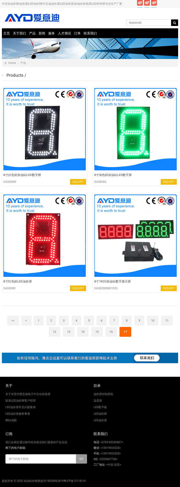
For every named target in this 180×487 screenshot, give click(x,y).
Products (15, 75)
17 (125, 331)
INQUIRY (78, 181)
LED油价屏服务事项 (17, 413)
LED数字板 (100, 407)
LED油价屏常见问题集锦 (20, 407)
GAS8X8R (9, 288)
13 (68, 331)
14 (83, 331)
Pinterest (168, 3)
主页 (6, 33)
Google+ (154, 3)
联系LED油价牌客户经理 (20, 400)
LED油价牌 (100, 413)
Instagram (161, 3)
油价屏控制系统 (103, 394)
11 (167, 320)
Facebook (140, 3)
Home (12, 63)
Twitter (147, 3)
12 (54, 331)
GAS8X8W (9, 181)
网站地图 (11, 420)
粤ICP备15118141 (75, 481)
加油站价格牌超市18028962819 (44, 481)
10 (152, 320)
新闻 (42, 33)
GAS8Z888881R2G (106, 288)
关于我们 (19, 33)
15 (97, 331)
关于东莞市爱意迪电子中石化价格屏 (27, 394)
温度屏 (98, 400)
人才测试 (64, 33)
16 (111, 331)
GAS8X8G (100, 181)
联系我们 (90, 33)
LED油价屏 (100, 420)
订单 (77, 33)
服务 (51, 33)
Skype (175, 3)
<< (13, 320)
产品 (32, 33)
